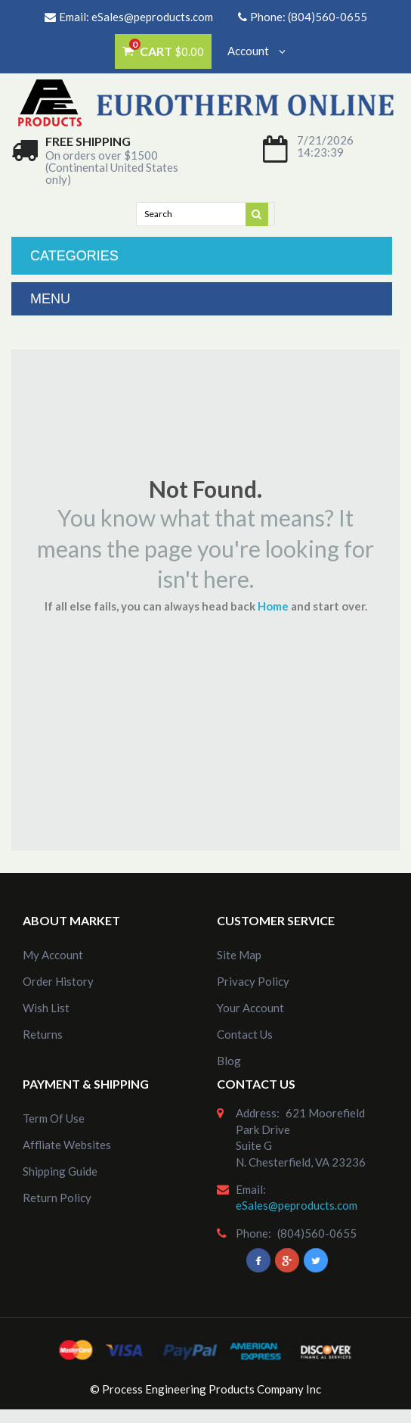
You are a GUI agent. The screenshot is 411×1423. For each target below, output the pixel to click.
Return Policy (57, 1197)
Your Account (250, 1007)
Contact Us (245, 1034)
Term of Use (54, 1118)
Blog (229, 1060)
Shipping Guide (60, 1171)
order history (58, 981)
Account (256, 50)
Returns (43, 1034)
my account (53, 955)
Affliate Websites (67, 1144)
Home (273, 606)
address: (258, 1113)
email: (251, 1189)
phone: (253, 1233)
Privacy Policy (253, 981)
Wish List (46, 1007)
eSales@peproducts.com (152, 16)
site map (239, 955)
